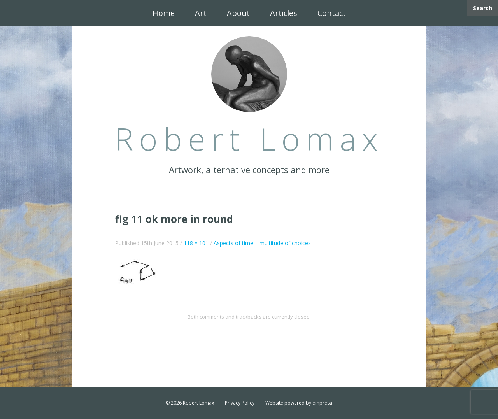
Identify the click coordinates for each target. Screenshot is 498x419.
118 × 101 (196, 243)
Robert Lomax (198, 403)
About (238, 13)
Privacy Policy (239, 403)
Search (482, 8)
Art (201, 13)
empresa (322, 403)
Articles (283, 13)
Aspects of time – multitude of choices (262, 243)
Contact (331, 13)
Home (164, 13)
